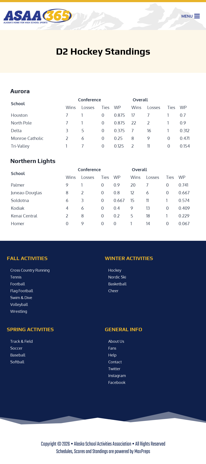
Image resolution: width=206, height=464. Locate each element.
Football (18, 283)
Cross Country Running (32, 270)
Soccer (16, 348)
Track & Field (22, 341)
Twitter (115, 368)
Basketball (118, 283)
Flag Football (23, 290)
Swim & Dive (22, 297)
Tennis (16, 277)
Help (113, 355)
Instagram (118, 375)
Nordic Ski (118, 277)
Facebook (117, 382)
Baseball (18, 355)
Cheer (114, 290)
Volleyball (20, 304)
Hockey (115, 270)
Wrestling (19, 311)
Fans (112, 348)
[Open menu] (191, 16)
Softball (18, 361)
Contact (115, 361)
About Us (117, 341)
